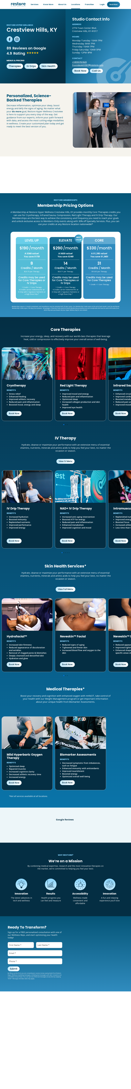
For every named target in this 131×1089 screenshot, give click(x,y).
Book (113, 4)
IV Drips (31, 66)
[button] (2, 830)
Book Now (80, 70)
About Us (62, 4)
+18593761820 (79, 62)
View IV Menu (65, 461)
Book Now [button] (14, 413)
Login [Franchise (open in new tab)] (102, 4)
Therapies (15, 66)
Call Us (96, 70)
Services (34, 4)
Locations (75, 4)
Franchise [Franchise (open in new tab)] (89, 4)
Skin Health (48, 66)
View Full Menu (65, 589)
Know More (48, 4)
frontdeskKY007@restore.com (87, 65)
